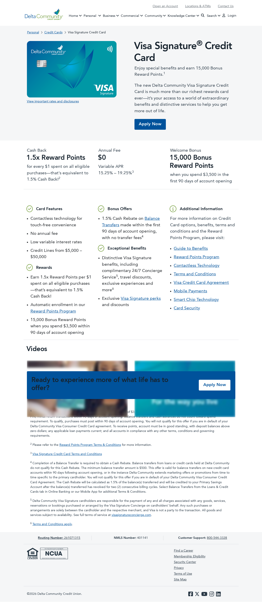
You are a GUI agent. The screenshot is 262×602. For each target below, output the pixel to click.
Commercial (130, 15)
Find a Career (183, 550)
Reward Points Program (53, 311)
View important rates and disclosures (53, 101)
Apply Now (150, 124)
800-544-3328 (217, 538)
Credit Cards (53, 32)
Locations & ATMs (198, 6)
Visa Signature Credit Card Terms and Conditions (67, 454)
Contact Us (226, 6)
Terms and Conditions (195, 274)
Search (209, 15)
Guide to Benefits (191, 249)
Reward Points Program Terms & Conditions (90, 445)
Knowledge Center (181, 15)
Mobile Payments (190, 291)
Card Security (187, 308)
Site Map (180, 579)
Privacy (179, 568)
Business (109, 15)
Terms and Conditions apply (52, 524)
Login (229, 15)
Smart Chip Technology (196, 300)
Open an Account (165, 6)
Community (153, 15)
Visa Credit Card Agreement (201, 283)
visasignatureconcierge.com (131, 515)
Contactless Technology (196, 266)
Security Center (185, 562)
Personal (93, 15)
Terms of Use (183, 573)
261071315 (59, 538)
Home (73, 15)
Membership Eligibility (190, 556)
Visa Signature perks (141, 299)
